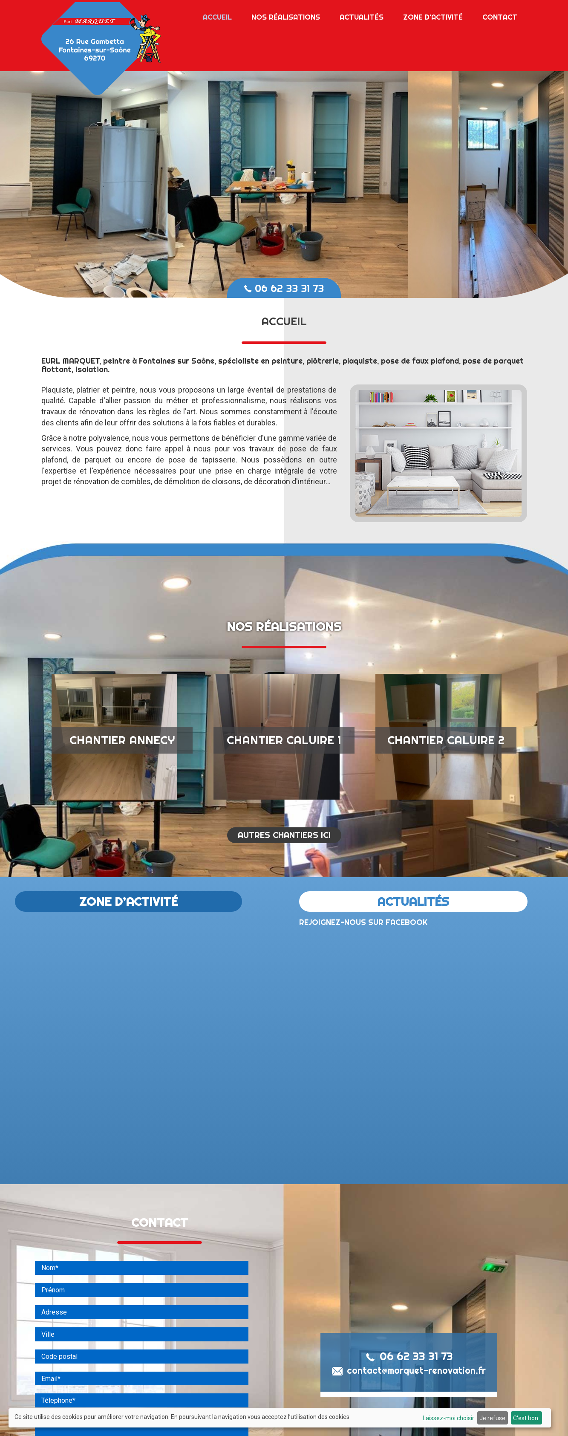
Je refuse (492, 1418)
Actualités (361, 14)
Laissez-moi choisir (448, 1418)
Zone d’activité (433, 14)
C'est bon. (526, 1418)
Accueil (217, 14)
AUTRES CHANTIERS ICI (284, 849)
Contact (499, 14)
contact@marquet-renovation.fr (409, 1385)
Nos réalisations (285, 14)
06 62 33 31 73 (284, 288)
